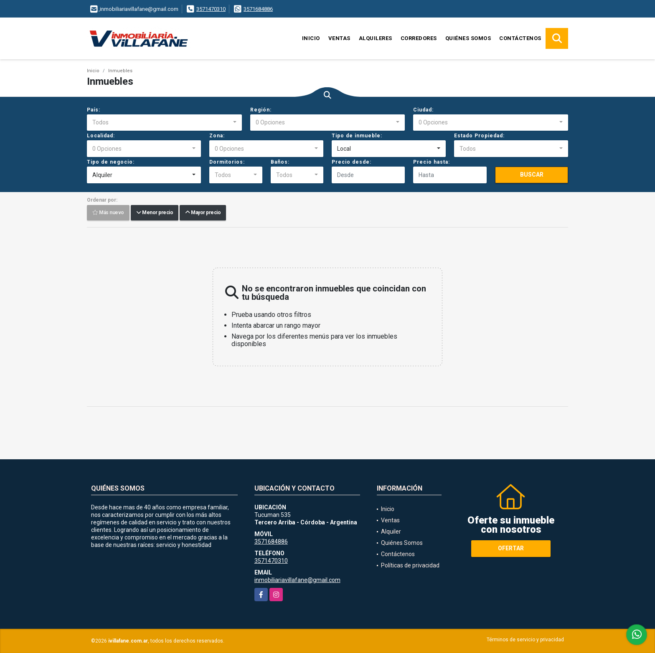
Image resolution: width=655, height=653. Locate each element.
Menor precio (154, 213)
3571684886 (258, 9)
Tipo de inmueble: (357, 136)
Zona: (217, 136)
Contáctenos (520, 38)
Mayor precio (203, 213)
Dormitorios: (227, 162)
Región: (261, 110)
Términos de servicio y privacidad (525, 640)
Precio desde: (351, 162)
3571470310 (211, 9)
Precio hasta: (431, 162)
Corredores (419, 38)
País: (93, 110)
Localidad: (101, 136)
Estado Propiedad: (479, 136)
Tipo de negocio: (111, 162)
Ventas (339, 38)
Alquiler (391, 531)
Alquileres (375, 38)
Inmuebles (120, 70)
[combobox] (164, 122)
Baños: (280, 162)
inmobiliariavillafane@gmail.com (297, 580)
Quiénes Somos (468, 38)
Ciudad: (423, 110)
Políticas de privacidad (410, 565)
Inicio (311, 38)
